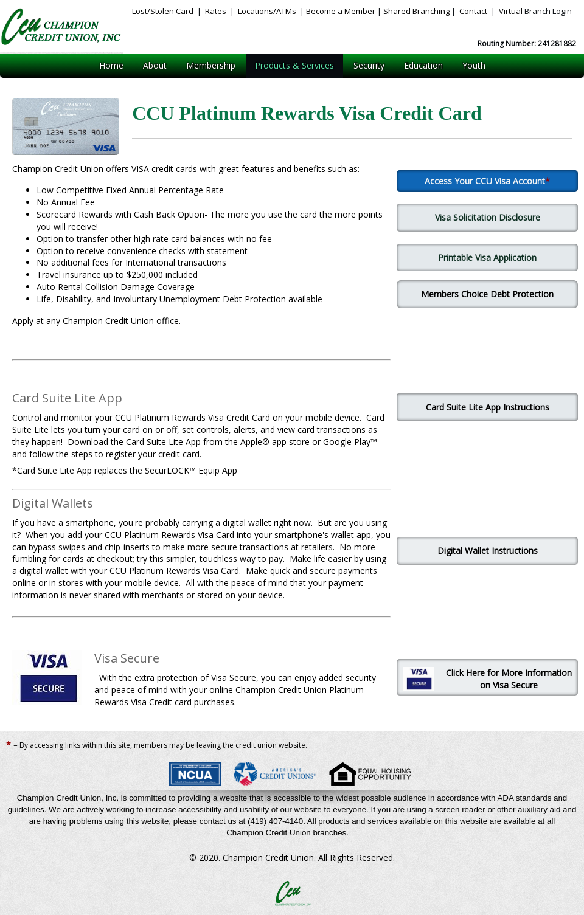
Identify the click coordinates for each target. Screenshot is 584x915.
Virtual (535, 10)
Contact (474, 10)
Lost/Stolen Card (162, 10)
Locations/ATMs (267, 10)
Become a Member (340, 10)
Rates (215, 10)
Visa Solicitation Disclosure (487, 217)
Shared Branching (417, 10)
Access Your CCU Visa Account (485, 181)
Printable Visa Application (487, 257)
